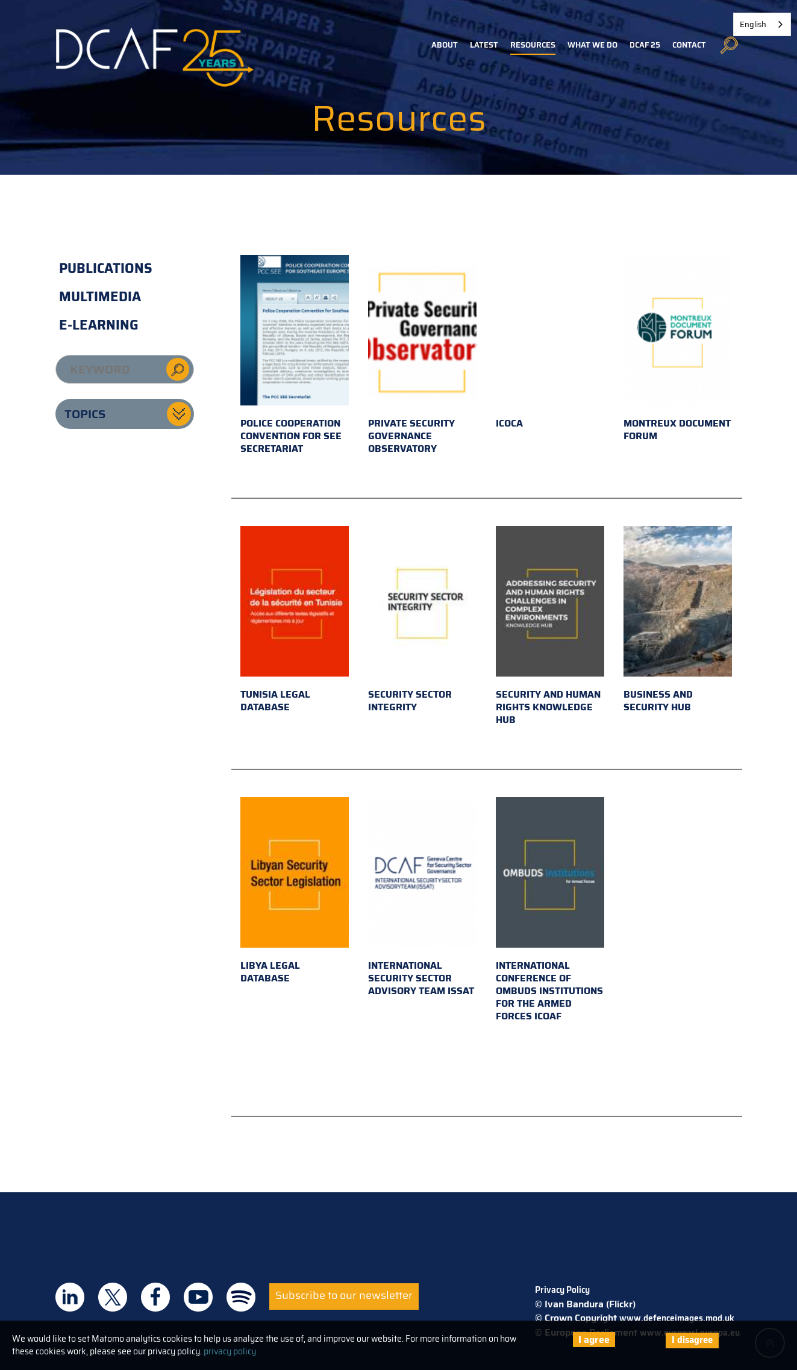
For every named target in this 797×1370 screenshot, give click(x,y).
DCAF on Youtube (198, 1297)
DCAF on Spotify (241, 1297)
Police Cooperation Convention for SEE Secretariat (294, 355)
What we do (592, 45)
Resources (532, 45)
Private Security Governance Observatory (422, 355)
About (444, 45)
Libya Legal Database (294, 891)
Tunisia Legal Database (294, 620)
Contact (689, 45)
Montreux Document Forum (678, 349)
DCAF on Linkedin (69, 1297)
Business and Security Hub (678, 620)
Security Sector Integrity (422, 620)
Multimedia (100, 297)
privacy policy (230, 1351)
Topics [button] (84, 414)
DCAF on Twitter (112, 1297)
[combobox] (762, 24)
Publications (105, 268)
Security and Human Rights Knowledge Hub (550, 626)
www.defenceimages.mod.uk (676, 1318)
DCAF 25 (645, 45)
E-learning (99, 325)
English (753, 24)
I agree (594, 1339)
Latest (484, 45)
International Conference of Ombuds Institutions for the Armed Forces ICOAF (550, 910)
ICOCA (550, 343)
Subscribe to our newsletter (344, 1295)
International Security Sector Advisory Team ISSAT (422, 897)
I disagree (692, 1340)
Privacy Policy (562, 1289)
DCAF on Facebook (155, 1297)
